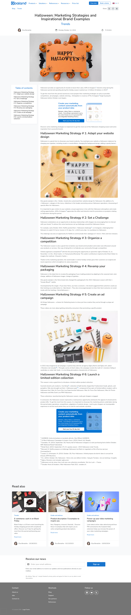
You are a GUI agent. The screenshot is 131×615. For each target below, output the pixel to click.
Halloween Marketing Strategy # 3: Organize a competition (24, 102)
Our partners (52, 599)
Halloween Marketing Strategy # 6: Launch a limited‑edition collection (24, 117)
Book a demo (104, 3)
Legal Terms (26, 609)
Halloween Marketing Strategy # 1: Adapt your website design (24, 93)
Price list (75, 3)
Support (51, 595)
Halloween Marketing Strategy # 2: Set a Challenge (24, 98)
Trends (19, 9)
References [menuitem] (53, 3)
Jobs (13, 595)
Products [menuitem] (32, 3)
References (52, 602)
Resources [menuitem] (65, 3)
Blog (13, 9)
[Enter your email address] (58, 564)
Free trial (94, 3)
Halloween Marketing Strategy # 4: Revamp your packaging (24, 107)
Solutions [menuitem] (42, 3)
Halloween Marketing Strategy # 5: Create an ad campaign (24, 111)
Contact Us (15, 599)
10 (77, 387)
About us (15, 592)
